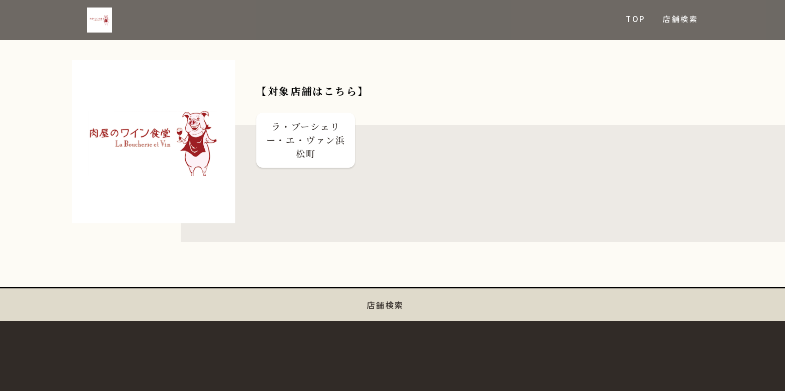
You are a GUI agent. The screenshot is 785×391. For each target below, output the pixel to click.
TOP (635, 19)
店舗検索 (680, 19)
